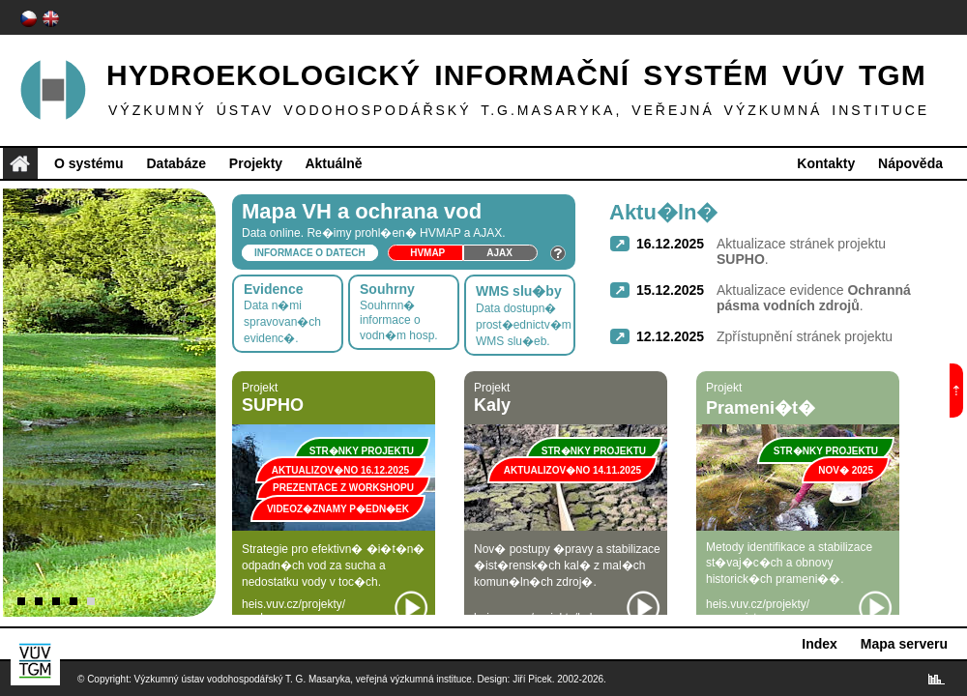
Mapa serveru (904, 644)
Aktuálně (333, 163)
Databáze (175, 163)
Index (819, 644)
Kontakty (826, 163)
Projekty (255, 163)
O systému (89, 163)
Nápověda (910, 163)
